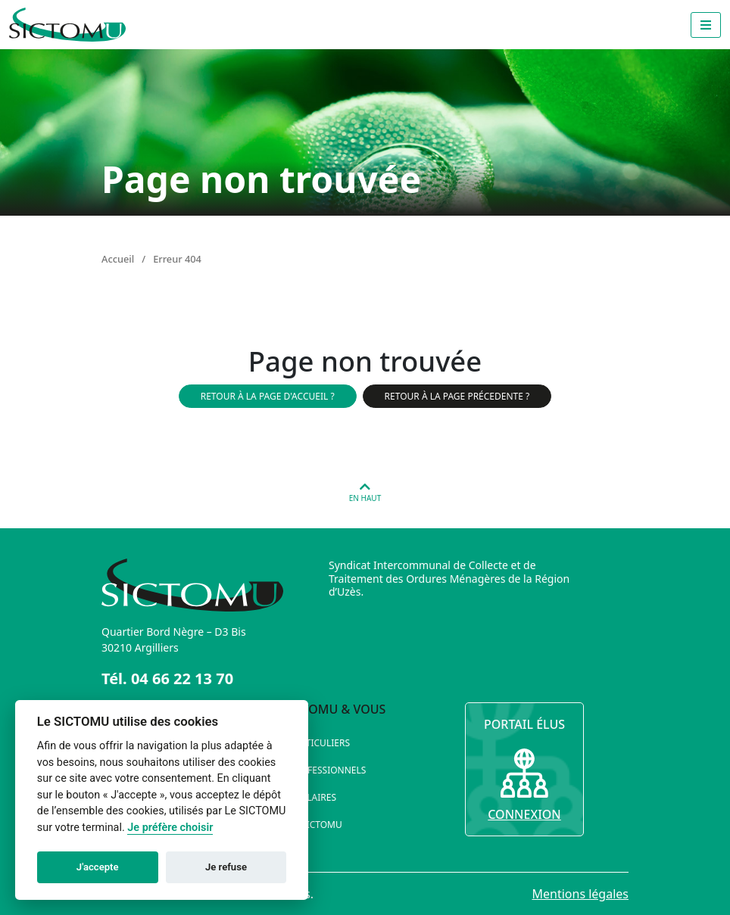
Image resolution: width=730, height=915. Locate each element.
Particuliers (319, 742)
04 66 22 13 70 (182, 678)
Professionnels (327, 770)
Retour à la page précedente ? (457, 396)
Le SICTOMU (315, 824)
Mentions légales (580, 893)
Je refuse (226, 867)
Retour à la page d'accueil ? (268, 396)
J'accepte (97, 867)
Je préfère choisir (170, 827)
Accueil (117, 259)
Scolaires (312, 797)
